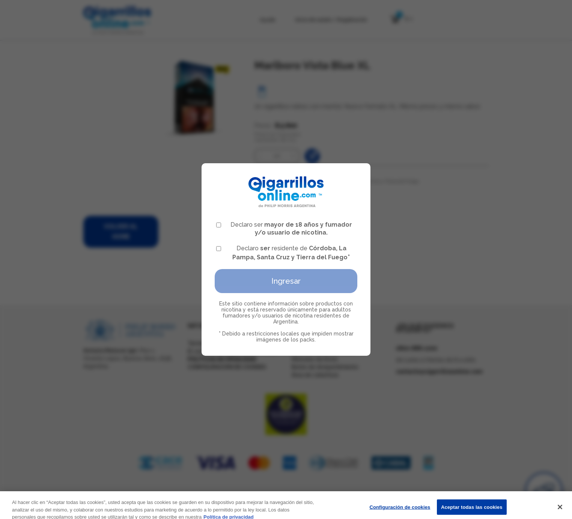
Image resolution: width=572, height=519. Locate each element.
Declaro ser (284, 228)
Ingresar (286, 281)
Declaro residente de (283, 253)
